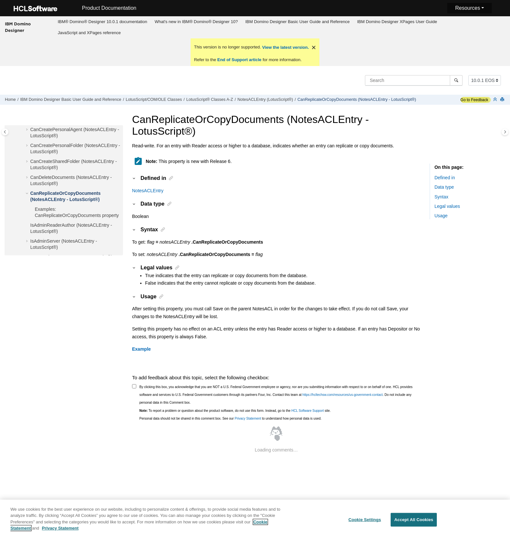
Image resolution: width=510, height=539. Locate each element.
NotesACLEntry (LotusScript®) (265, 99)
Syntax (442, 196)
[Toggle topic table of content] (505, 131)
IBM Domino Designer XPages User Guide (397, 21)
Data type (444, 187)
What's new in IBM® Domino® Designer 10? (196, 21)
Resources (467, 8)
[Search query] (414, 80)
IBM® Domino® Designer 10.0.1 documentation (102, 21)
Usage (441, 215)
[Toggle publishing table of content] (5, 131)
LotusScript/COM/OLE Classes (154, 99)
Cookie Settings (364, 523)
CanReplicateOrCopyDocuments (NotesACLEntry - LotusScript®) (356, 99)
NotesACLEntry (147, 190)
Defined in (445, 177)
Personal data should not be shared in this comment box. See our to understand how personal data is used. (231, 418)
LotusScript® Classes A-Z (209, 99)
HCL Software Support (307, 410)
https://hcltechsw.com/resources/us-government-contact (342, 395)
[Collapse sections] (495, 99)
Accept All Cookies (413, 523)
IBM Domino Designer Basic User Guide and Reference (297, 21)
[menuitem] (102, 21)
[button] (27, 130)
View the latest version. (285, 47)
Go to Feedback (474, 100)
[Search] (456, 80)
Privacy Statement (248, 418)
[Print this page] (503, 99)
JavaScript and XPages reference (89, 32)
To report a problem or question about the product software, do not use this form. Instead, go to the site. (235, 410)
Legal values (447, 206)
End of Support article (239, 59)
